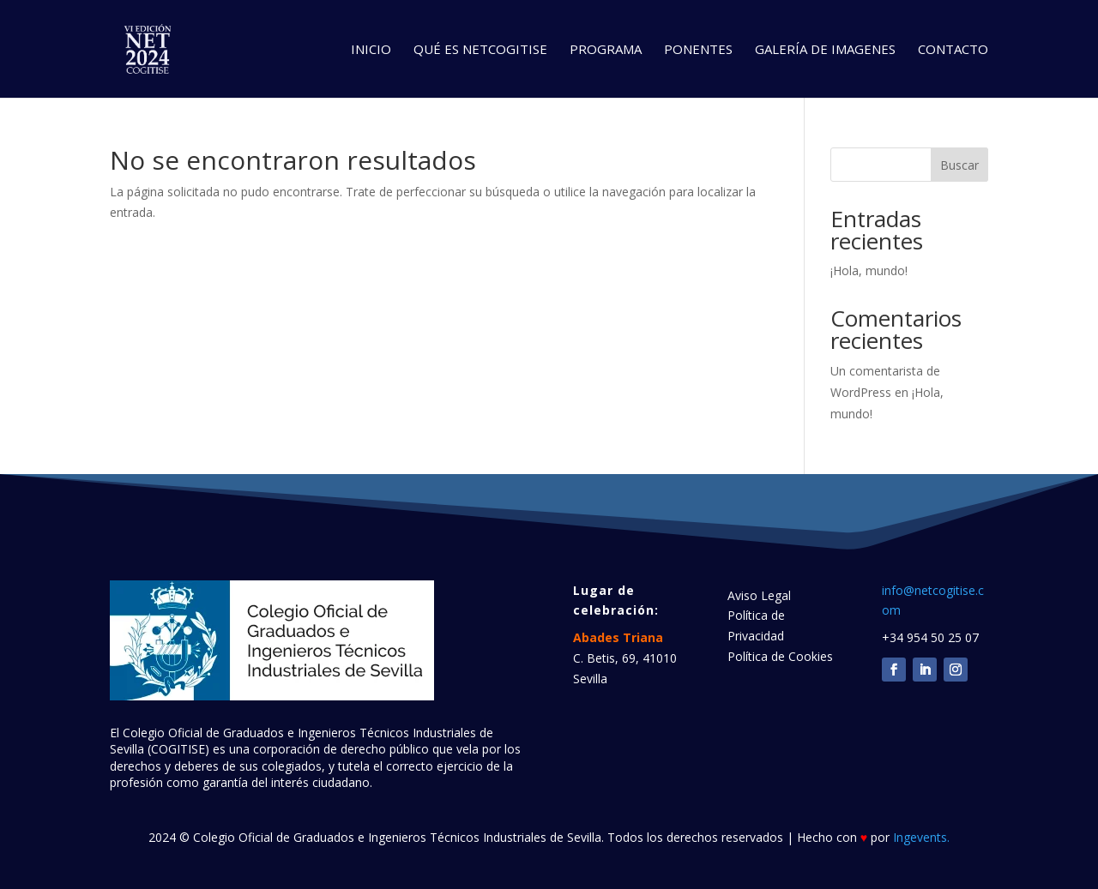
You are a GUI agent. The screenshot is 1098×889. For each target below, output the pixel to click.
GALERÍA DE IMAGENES (825, 50)
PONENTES (698, 50)
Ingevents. (921, 837)
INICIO (371, 50)
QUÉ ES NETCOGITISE (480, 50)
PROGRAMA (606, 50)
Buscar (959, 165)
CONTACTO (953, 50)
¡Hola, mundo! (869, 270)
